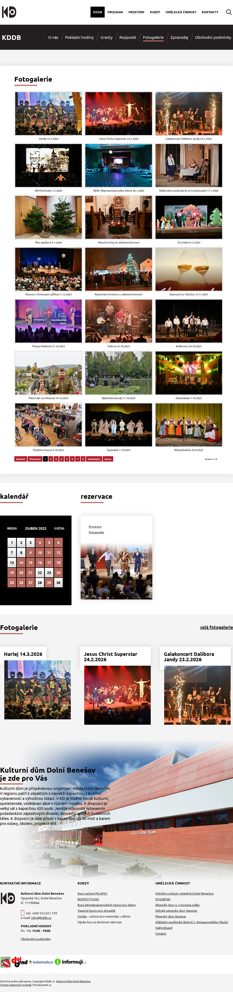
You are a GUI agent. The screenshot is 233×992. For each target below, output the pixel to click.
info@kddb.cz (41, 918)
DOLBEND (162, 899)
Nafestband (163, 928)
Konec (107, 458)
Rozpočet (127, 37)
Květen (59, 528)
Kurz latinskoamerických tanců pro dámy (107, 905)
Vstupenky (96, 532)
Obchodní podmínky (213, 37)
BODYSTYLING (88, 899)
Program (115, 12)
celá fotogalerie (216, 627)
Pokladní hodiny (79, 37)
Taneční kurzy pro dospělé (96, 910)
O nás (53, 37)
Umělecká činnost (181, 12)
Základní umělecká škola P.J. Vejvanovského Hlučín (191, 922)
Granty (107, 37)
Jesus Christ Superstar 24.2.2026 (110, 656)
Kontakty (210, 12)
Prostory (136, 12)
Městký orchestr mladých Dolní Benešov (184, 893)
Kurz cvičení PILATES (92, 893)
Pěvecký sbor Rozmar (170, 916)
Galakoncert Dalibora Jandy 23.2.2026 (189, 656)
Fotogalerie (153, 37)
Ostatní (160, 933)
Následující (94, 458)
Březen (12, 528)
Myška (82, 916)
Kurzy (155, 12)
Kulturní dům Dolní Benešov (73, 981)
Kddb (97, 12)
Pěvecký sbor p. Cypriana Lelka (177, 905)
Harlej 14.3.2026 (23, 654)
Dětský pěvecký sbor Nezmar (176, 910)
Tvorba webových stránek (15, 984)
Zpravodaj (179, 37)
